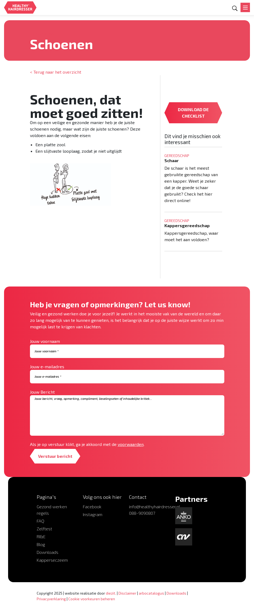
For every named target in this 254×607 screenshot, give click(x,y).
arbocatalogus (151, 593)
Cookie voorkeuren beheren (91, 598)
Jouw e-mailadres (47, 366)
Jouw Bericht (42, 391)
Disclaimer (127, 593)
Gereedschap (43, 33)
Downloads (47, 552)
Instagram (92, 514)
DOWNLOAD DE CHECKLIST (193, 112)
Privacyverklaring (51, 598)
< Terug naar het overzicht (55, 71)
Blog (41, 544)
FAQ (40, 520)
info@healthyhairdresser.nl (154, 506)
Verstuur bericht (55, 456)
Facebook (92, 506)
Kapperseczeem (52, 559)
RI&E (41, 536)
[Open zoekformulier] (235, 8)
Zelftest (44, 528)
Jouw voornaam (45, 341)
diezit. (111, 593)
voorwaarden (131, 444)
